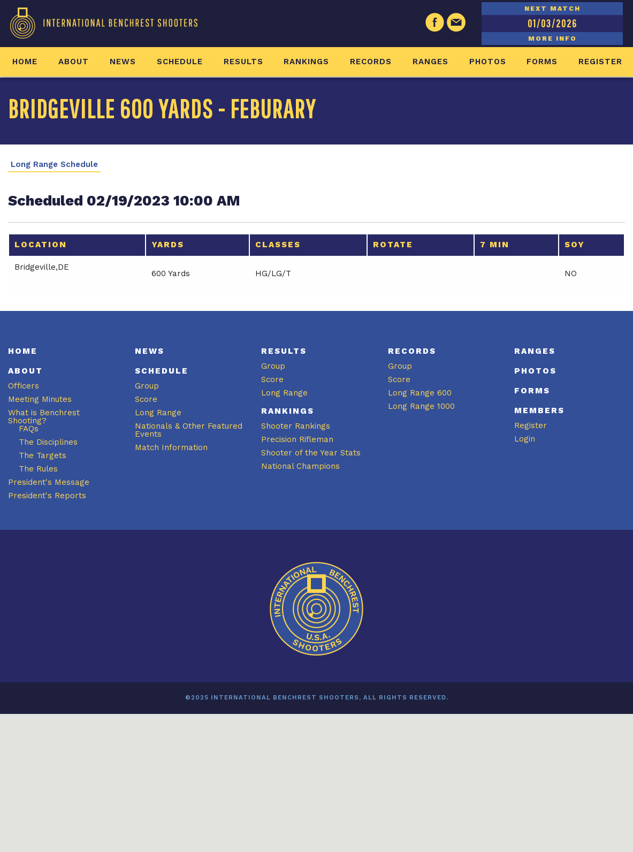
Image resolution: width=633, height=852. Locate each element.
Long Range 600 (420, 393)
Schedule (180, 61)
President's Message (48, 482)
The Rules (38, 469)
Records (371, 61)
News (123, 61)
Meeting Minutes (40, 399)
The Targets (42, 455)
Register (600, 61)
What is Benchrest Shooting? (44, 416)
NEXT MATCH (552, 8)
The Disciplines (48, 442)
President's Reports (47, 495)
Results (243, 61)
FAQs (29, 428)
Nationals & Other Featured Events (188, 430)
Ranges (430, 61)
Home (24, 61)
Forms (542, 61)
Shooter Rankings (295, 426)
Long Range (158, 412)
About (73, 61)
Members (539, 410)
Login (524, 439)
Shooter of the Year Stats (311, 453)
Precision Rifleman (297, 439)
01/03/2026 (552, 23)
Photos (487, 61)
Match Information (171, 447)
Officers (23, 386)
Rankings (306, 61)
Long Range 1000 (421, 406)
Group (147, 386)
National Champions (300, 466)
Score (146, 399)
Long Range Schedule (54, 165)
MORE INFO (552, 38)
